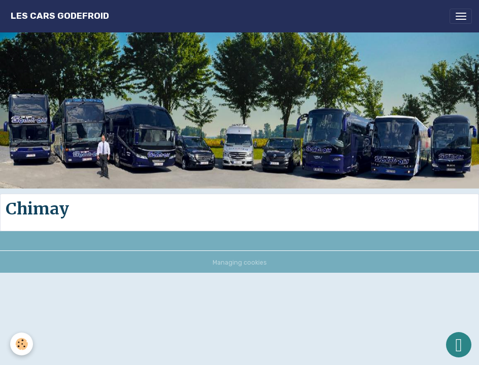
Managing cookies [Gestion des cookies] (240, 262)
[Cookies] (21, 344)
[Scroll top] (458, 344)
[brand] (60, 16)
